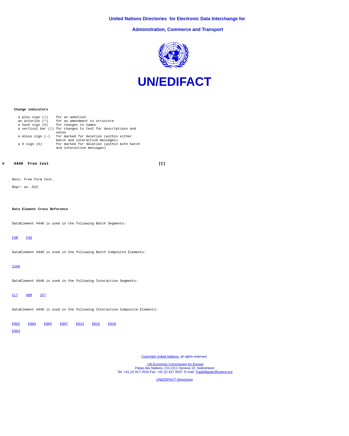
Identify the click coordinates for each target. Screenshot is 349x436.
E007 (64, 358)
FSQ (29, 262)
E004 (32, 358)
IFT (43, 326)
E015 (96, 358)
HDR (29, 326)
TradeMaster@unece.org (213, 409)
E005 (48, 358)
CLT (15, 326)
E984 (16, 366)
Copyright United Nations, (160, 394)
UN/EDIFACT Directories (174, 417)
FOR (15, 262)
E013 (80, 358)
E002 (16, 358)
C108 (16, 294)
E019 (112, 358)
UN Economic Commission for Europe (175, 401)
